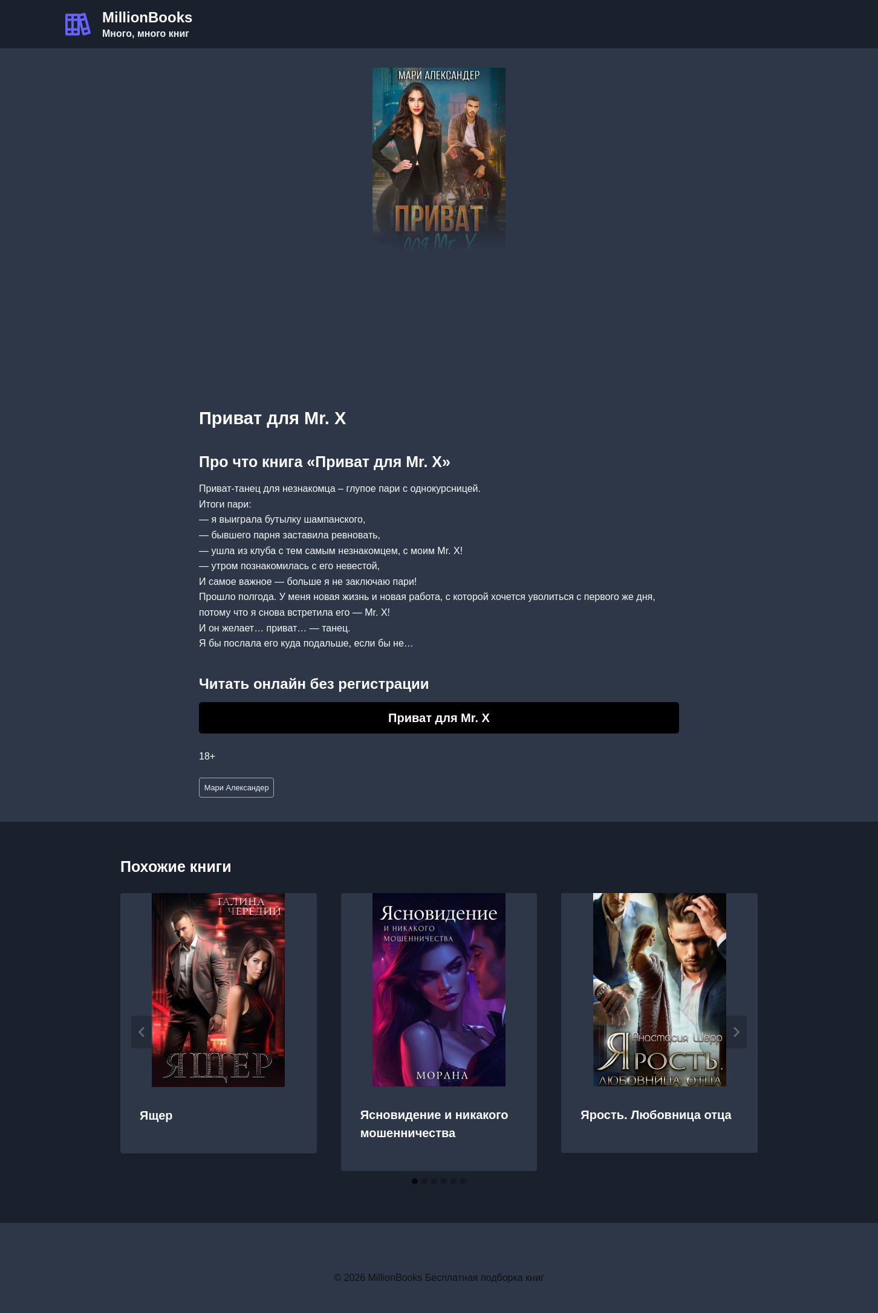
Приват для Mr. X (439, 717)
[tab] (415, 1181)
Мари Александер (236, 787)
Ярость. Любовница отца (655, 1114)
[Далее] (736, 1032)
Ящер (156, 1115)
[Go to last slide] (142, 1032)
